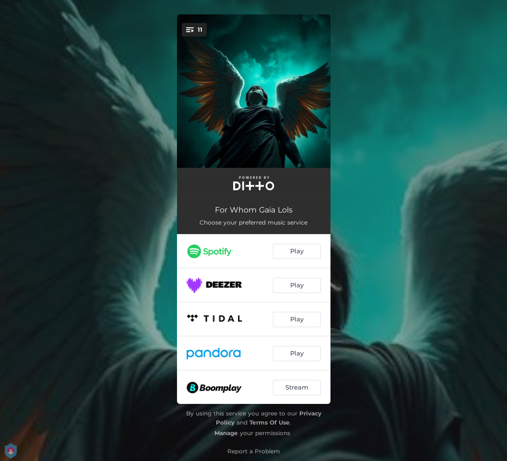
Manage (226, 433)
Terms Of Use (269, 422)
